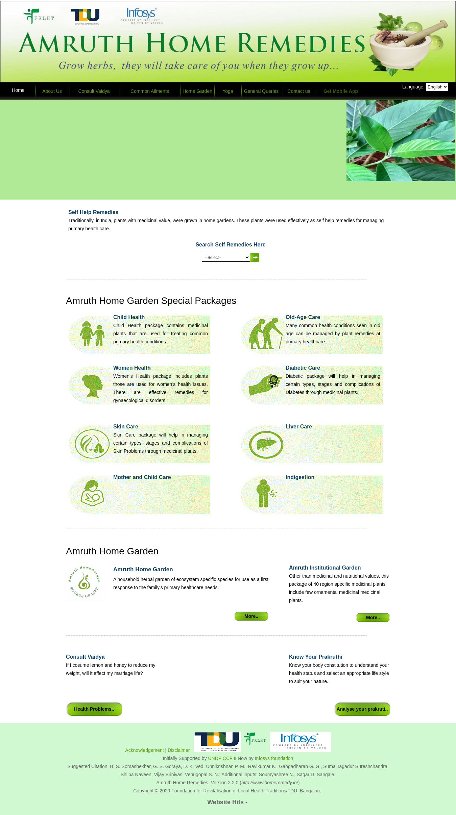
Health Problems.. (94, 709)
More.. (251, 616)
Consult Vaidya (94, 91)
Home (18, 90)
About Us (52, 91)
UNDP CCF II (222, 758)
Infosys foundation (274, 758)
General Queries (261, 91)
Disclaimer (179, 750)
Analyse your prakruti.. (362, 709)
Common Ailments (149, 91)
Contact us (299, 91)
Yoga (227, 91)
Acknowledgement (144, 750)
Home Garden (197, 91)
